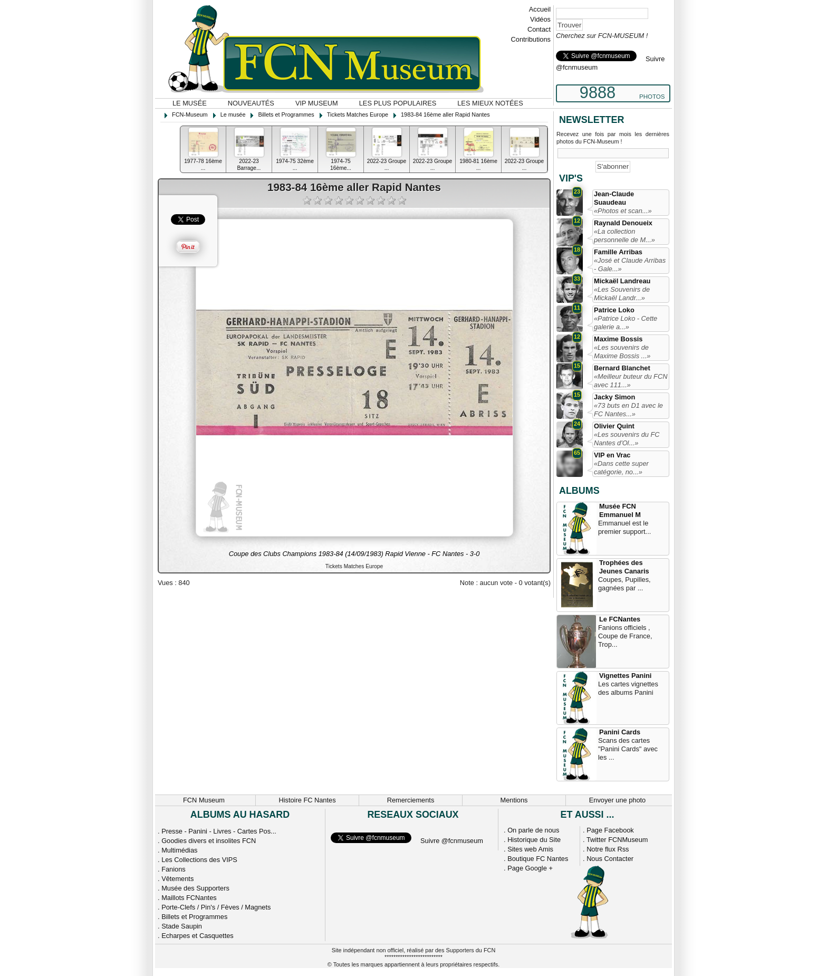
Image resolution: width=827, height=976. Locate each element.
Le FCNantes (619, 619)
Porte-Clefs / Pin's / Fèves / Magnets (216, 907)
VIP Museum (316, 103)
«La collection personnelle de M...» (624, 235)
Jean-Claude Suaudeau (614, 198)
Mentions (514, 800)
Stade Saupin (181, 926)
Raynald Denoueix (623, 223)
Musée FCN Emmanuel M (620, 510)
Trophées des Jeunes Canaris (624, 567)
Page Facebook (610, 830)
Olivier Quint (614, 426)
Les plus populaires (398, 103)
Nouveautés (251, 103)
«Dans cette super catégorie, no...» (621, 468)
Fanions (173, 869)
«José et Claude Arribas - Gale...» (630, 264)
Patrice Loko (614, 310)
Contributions (531, 39)
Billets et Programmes (194, 917)
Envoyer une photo (617, 800)
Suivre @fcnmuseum (451, 841)
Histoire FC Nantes (306, 800)
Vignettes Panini (625, 676)
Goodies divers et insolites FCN (208, 841)
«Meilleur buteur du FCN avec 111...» (630, 380)
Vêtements (177, 879)
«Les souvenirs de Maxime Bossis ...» (622, 351)
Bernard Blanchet (622, 368)
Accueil (540, 9)
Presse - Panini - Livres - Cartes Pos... (218, 831)
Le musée (189, 103)
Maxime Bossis (618, 339)
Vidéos (540, 19)
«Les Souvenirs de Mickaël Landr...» (622, 293)
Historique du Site (534, 840)
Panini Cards (619, 732)
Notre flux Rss (607, 849)
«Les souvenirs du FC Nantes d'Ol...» (626, 438)
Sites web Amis (530, 849)
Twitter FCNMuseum (617, 840)
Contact (539, 29)
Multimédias (179, 850)
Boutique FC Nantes (537, 859)
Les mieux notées (490, 103)
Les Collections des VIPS (199, 860)
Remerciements (411, 800)
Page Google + (530, 868)
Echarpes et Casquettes (197, 936)
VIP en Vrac (612, 455)
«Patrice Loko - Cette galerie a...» (625, 322)
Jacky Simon (614, 397)
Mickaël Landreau (622, 281)
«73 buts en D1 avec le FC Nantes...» (628, 409)
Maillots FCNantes (189, 898)
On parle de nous (533, 830)
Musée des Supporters (195, 888)
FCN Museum (204, 800)
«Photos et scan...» (623, 211)
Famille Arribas (618, 252)
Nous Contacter (609, 859)
